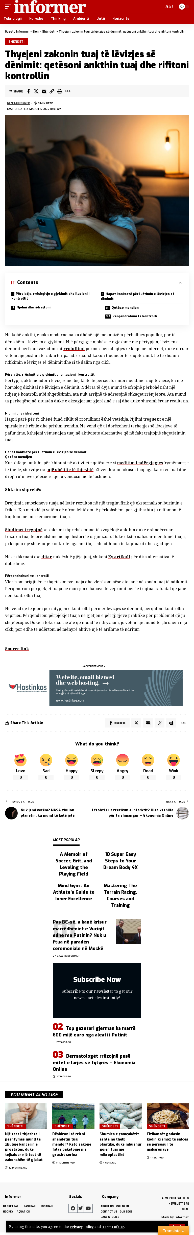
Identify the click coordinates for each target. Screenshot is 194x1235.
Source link (17, 649)
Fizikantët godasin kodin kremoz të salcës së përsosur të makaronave (167, 1144)
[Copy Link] (51, 92)
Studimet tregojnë (24, 530)
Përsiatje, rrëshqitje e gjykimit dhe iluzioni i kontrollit (50, 297)
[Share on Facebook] (28, 92)
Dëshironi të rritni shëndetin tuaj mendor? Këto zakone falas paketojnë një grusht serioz (71, 1146)
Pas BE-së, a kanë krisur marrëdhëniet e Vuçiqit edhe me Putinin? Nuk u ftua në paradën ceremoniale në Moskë (80, 937)
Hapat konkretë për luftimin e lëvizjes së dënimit (138, 297)
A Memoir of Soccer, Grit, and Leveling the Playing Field (74, 866)
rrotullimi (74, 349)
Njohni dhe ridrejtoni (33, 308)
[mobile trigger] (9, 6)
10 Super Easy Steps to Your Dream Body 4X (120, 862)
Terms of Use (115, 1226)
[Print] (59, 92)
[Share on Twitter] (36, 92)
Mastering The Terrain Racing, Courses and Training (120, 897)
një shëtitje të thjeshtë (122, 470)
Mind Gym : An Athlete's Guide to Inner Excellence (73, 894)
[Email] (43, 92)
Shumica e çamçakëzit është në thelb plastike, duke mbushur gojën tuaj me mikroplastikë (121, 1146)
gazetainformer (19, 104)
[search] (159, 6)
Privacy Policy (82, 1226)
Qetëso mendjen (125, 308)
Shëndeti (17, 41)
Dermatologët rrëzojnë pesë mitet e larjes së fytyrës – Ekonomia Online (94, 1064)
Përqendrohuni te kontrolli (135, 317)
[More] (67, 92)
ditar (46, 557)
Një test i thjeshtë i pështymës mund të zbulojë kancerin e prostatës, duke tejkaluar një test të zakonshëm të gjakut (24, 1149)
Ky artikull (119, 557)
